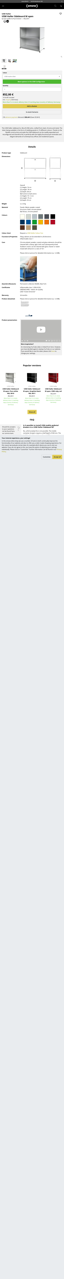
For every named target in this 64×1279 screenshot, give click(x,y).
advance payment (11, 117)
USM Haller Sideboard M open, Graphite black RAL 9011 (32, 391)
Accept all (57, 457)
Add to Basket (32, 106)
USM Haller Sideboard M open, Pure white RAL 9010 (11, 391)
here (53, 351)
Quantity (5, 85)
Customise (46, 457)
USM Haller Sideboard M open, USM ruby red (53, 390)
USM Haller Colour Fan (35, 233)
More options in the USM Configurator (31, 82)
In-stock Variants (32, 112)
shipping (8, 99)
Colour (5, 73)
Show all (32, 412)
